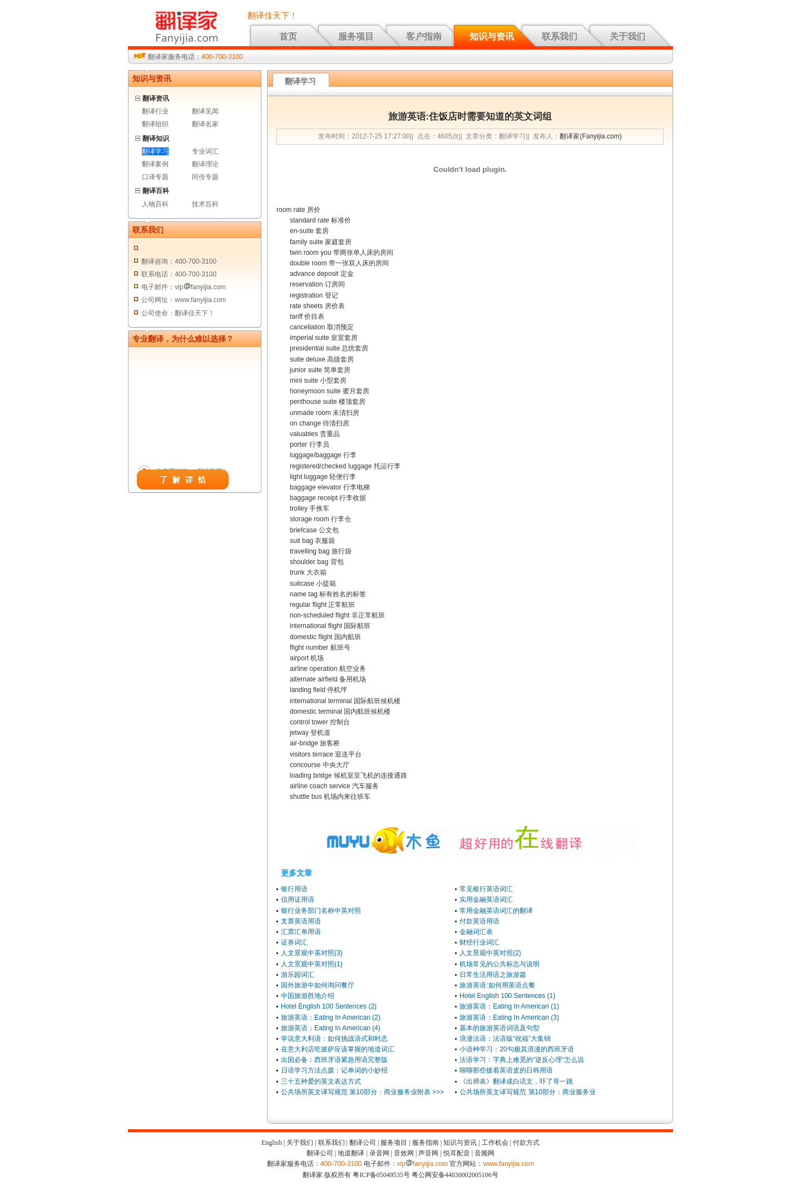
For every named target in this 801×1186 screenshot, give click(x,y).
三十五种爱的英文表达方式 (321, 1081)
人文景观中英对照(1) (312, 964)
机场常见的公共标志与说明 (499, 964)
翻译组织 (155, 124)
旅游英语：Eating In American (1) (509, 1006)
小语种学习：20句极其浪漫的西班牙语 (516, 1049)
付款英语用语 (479, 921)
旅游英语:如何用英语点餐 (497, 985)
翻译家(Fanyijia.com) (590, 136)
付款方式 (526, 1143)
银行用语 (294, 889)
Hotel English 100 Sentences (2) (329, 1006)
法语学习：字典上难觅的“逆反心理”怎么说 (521, 1060)
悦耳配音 (456, 1153)
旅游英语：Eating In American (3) (509, 1017)
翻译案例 (155, 164)
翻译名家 (205, 124)
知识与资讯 (491, 36)
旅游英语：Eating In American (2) (330, 1017)
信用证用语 (297, 899)
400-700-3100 (222, 57)
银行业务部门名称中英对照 (321, 911)
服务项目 (356, 36)
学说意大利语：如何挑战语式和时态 (334, 1038)
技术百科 (205, 204)
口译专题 (155, 177)
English (271, 1143)
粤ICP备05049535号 (381, 1175)
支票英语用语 (301, 921)
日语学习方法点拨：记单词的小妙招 (334, 1070)
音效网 (404, 1153)
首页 (288, 36)
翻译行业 (155, 111)
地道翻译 (351, 1153)
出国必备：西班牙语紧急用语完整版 (334, 1060)
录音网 (379, 1153)
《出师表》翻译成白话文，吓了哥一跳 (516, 1081)
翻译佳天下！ (273, 15)
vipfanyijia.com (422, 1164)
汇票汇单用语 (301, 932)
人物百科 (155, 204)
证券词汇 (294, 942)
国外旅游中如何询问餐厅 (317, 985)
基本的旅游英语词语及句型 (499, 1028)
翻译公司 (362, 1143)
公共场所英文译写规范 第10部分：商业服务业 (527, 1092)
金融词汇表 (476, 932)
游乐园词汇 (297, 975)
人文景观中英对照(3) (312, 953)
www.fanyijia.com (508, 1164)
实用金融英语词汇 (486, 899)
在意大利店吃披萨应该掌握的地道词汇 (337, 1049)
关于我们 (627, 36)
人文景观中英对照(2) (490, 953)
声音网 (428, 1153)
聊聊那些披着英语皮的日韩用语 (506, 1070)
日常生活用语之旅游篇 (492, 975)
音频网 (484, 1153)
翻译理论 (205, 164)
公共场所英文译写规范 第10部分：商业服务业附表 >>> (362, 1092)
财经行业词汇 (479, 942)
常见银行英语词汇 (486, 889)
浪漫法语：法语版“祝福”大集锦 (505, 1038)
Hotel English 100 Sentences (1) (507, 996)
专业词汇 (205, 151)
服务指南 (425, 1143)
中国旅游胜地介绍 (307, 996)
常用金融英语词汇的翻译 (496, 911)
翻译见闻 (205, 111)
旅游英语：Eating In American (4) (330, 1028)
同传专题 (205, 177)
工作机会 (495, 1143)
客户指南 (424, 36)
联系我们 (559, 36)
